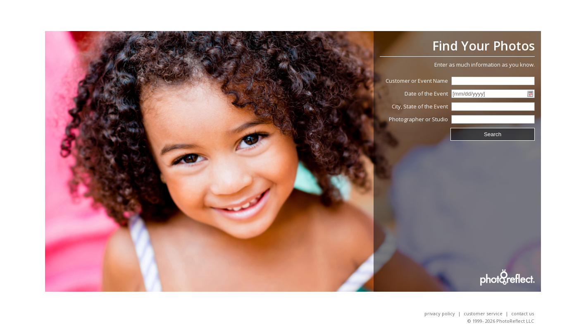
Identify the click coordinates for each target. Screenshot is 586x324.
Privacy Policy (439, 313)
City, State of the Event (420, 106)
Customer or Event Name (417, 80)
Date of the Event (426, 93)
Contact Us (522, 313)
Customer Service (483, 313)
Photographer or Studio (418, 119)
